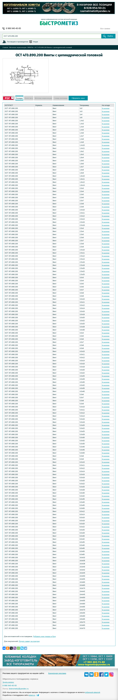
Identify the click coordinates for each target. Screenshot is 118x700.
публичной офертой (92, 692)
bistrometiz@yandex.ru (19, 689)
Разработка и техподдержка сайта (19, 695)
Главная (5, 47)
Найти (110, 36)
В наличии (105, 108)
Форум (35, 42)
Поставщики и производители (17, 42)
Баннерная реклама (57, 673)
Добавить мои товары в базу (44, 636)
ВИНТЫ (30, 47)
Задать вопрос (8, 682)
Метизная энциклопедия (17, 47)
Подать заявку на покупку (29, 641)
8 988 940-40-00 (13, 28)
